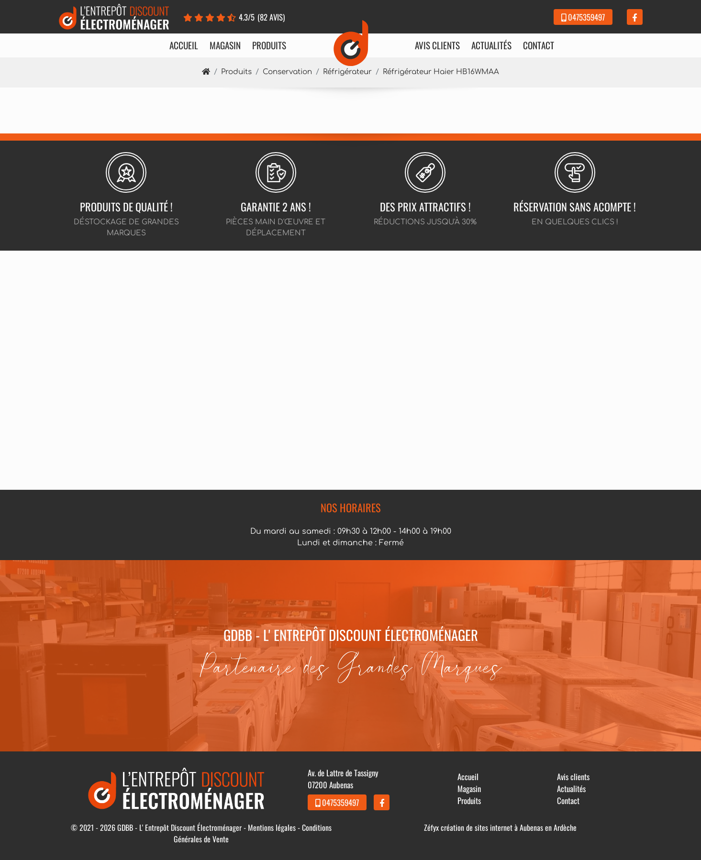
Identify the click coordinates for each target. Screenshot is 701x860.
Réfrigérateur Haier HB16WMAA (441, 72)
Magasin (225, 45)
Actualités (491, 45)
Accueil (183, 45)
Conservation (287, 72)
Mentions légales (272, 827)
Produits (269, 45)
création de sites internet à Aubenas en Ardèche (509, 827)
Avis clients (437, 45)
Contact (538, 45)
